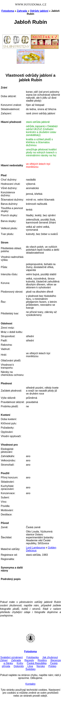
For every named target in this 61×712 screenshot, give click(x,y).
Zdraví (3, 660)
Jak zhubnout (50, 657)
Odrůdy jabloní (39, 11)
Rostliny (42, 660)
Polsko (52, 666)
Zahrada (22, 11)
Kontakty (30, 684)
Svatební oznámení (11, 657)
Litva (30, 666)
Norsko (41, 666)
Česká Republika (37, 663)
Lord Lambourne (35, 547)
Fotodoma (7, 11)
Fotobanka (32, 657)
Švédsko (30, 669)
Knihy (20, 663)
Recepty (29, 660)
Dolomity (19, 666)
